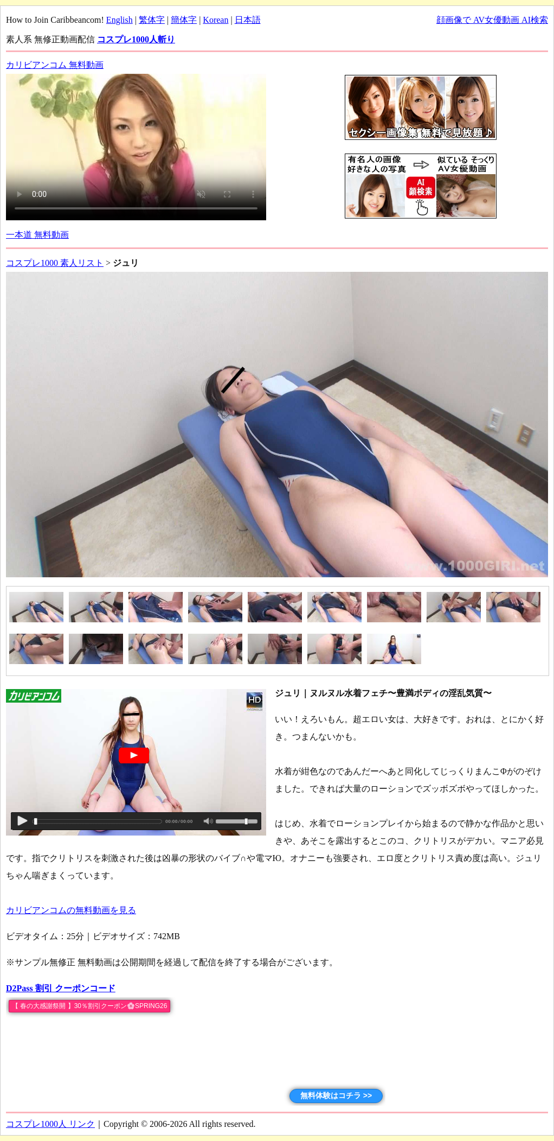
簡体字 (184, 19)
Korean (215, 19)
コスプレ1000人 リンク (50, 1124)
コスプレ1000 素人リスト (55, 262)
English (119, 19)
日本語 (248, 19)
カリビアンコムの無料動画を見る (71, 910)
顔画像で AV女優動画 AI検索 (492, 19)
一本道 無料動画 (37, 234)
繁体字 (152, 19)
